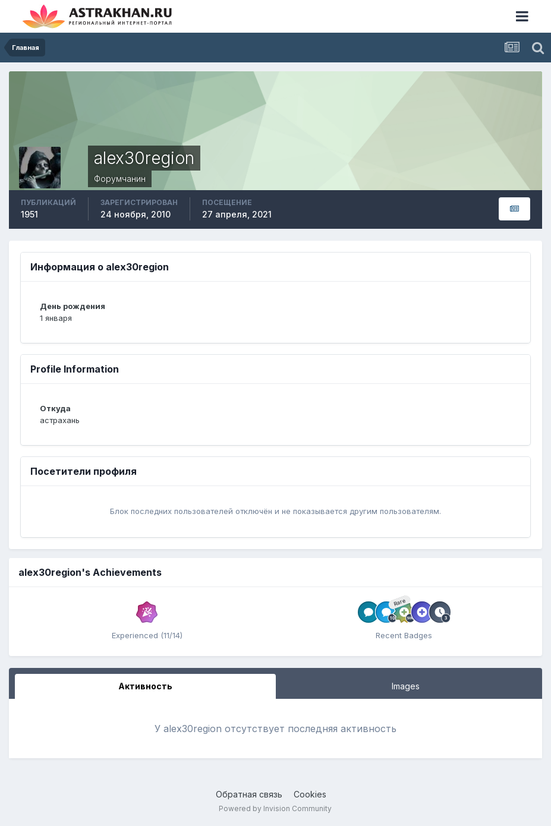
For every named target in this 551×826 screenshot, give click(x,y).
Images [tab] (406, 686)
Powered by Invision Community (275, 808)
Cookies (310, 794)
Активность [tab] (145, 686)
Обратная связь (249, 794)
